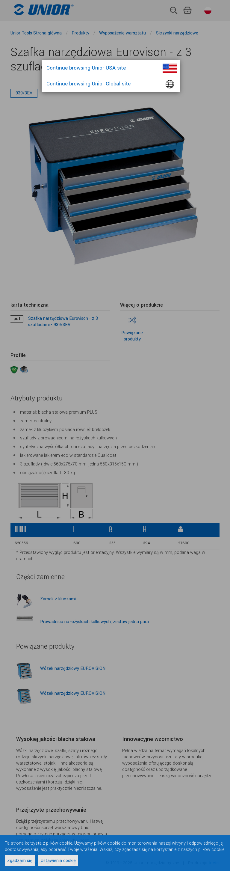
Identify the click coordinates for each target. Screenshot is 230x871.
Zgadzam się (19, 861)
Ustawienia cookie (58, 861)
